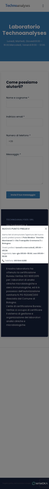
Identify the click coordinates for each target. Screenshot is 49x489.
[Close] (46, 228)
